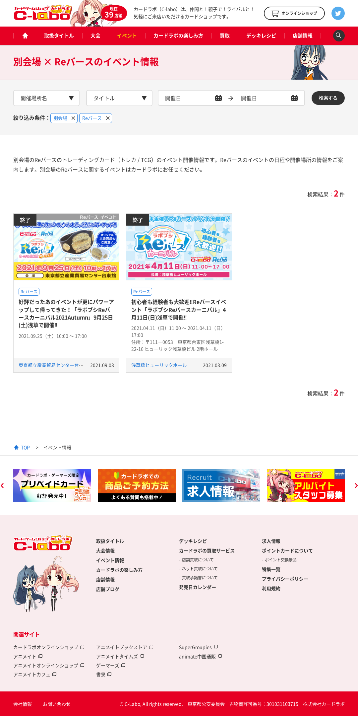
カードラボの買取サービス (207, 550)
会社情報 (22, 703)
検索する (328, 98)
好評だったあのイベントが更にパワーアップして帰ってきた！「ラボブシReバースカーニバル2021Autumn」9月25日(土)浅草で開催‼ (66, 313)
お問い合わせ (57, 703)
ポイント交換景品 (281, 560)
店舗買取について (198, 560)
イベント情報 (110, 560)
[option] (52, 485)
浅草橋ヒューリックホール (159, 365)
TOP (25, 447)
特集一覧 (271, 569)
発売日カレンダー (197, 587)
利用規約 (271, 588)
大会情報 (105, 550)
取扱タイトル (59, 35)
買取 (225, 35)
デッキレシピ (261, 35)
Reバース (29, 292)
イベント (127, 35)
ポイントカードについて (287, 550)
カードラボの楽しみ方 (178, 35)
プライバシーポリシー (285, 578)
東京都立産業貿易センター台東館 (53, 365)
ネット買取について (200, 569)
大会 (95, 35)
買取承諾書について (200, 578)
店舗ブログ (107, 589)
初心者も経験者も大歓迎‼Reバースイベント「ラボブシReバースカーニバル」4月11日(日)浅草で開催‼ (178, 309)
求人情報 (271, 540)
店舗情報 (303, 35)
